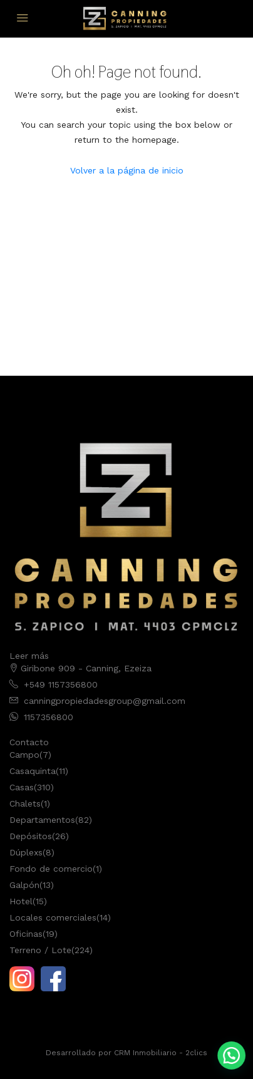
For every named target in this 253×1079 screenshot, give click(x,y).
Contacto (29, 742)
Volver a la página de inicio (126, 170)
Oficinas (26, 934)
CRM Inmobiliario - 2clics (160, 1052)
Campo (24, 755)
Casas (21, 787)
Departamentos (42, 820)
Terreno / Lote (40, 950)
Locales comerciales (52, 917)
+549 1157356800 (61, 684)
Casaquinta (32, 771)
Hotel (21, 901)
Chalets (25, 803)
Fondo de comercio (51, 869)
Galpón (24, 885)
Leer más (29, 656)
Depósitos (30, 836)
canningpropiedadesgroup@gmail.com (104, 701)
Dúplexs (26, 852)
